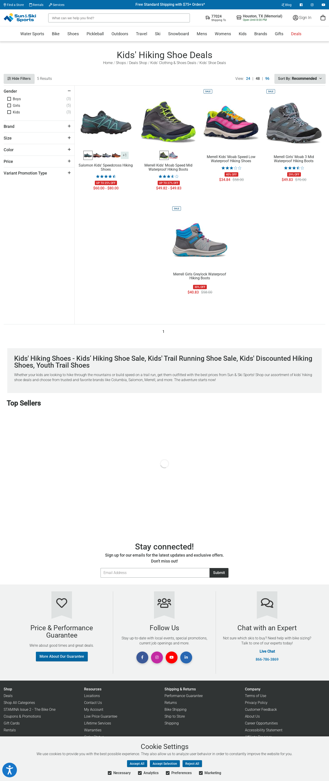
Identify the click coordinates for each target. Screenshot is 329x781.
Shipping (171, 723)
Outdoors (119, 33)
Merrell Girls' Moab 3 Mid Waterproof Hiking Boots (294, 159)
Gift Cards (12, 723)
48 (258, 79)
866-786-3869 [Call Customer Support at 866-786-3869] (267, 659)
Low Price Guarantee (100, 716)
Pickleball (95, 33)
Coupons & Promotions (22, 716)
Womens (223, 33)
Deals (296, 33)
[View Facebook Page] (301, 5)
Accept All (137, 763)
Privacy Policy (256, 702)
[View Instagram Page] (312, 5)
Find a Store (14, 5)
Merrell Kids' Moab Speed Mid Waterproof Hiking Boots (168, 167)
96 (267, 79)
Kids (243, 33)
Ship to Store (174, 716)
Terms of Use (255, 696)
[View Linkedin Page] (186, 657)
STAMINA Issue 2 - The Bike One (30, 709)
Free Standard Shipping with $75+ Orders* (170, 4)
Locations (92, 696)
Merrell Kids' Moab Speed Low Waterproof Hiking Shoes (231, 159)
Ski (157, 33)
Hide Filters (19, 78)
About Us (252, 716)
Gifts (279, 33)
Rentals (36, 5)
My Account (93, 709)
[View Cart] (323, 17)
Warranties (92, 730)
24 (248, 79)
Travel (141, 33)
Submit (219, 573)
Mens (202, 33)
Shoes (73, 33)
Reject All (192, 763)
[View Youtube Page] (323, 5)
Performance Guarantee (183, 696)
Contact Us (93, 702)
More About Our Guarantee (62, 656)
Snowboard (178, 33)
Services (56, 5)
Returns (170, 702)
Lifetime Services (97, 723)
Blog (286, 5)
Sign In (302, 17)
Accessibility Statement (263, 730)
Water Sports (32, 33)
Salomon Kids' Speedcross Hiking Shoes (106, 167)
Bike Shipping (175, 709)
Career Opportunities (261, 723)
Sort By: (300, 78)
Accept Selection (165, 763)
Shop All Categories (19, 702)
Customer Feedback (261, 709)
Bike (56, 33)
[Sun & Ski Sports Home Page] (20, 17)
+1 (125, 155)
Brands (260, 33)
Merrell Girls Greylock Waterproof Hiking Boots (199, 276)
